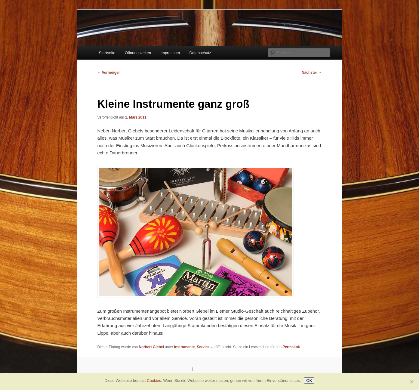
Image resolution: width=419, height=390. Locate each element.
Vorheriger (108, 72)
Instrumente (184, 347)
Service (203, 347)
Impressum (170, 53)
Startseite (107, 53)
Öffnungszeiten (138, 53)
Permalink (291, 347)
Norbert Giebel (151, 347)
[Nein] (411, 382)
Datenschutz (200, 53)
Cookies (154, 380)
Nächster (312, 72)
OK (309, 380)
